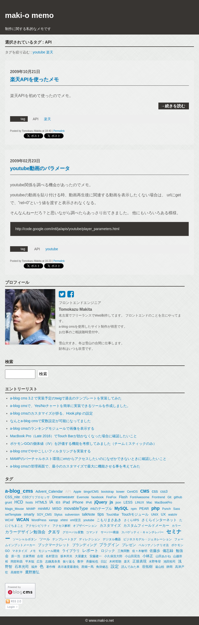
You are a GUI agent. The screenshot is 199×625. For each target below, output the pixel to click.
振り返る (69, 561)
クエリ (54, 532)
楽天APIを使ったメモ (34, 79)
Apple (77, 491)
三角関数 (124, 551)
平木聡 (29, 561)
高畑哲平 (17, 572)
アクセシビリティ (38, 525)
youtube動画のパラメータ (40, 168)
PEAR (144, 509)
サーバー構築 (110, 532)
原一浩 (15, 556)
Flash (123, 497)
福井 (34, 567)
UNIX (154, 514)
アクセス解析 (61, 525)
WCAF (9, 520)
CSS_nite (12, 497)
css (155, 491)
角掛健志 (102, 567)
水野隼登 (155, 561)
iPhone (77, 502)
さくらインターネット (159, 520)
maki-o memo (29, 15)
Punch (166, 509)
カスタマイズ (110, 525)
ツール (44, 539)
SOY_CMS (44, 514)
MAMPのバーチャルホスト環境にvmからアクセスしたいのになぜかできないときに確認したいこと (88, 459)
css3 (164, 491)
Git (169, 497)
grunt (8, 502)
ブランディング (84, 545)
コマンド (92, 532)
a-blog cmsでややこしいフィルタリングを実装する (50, 451)
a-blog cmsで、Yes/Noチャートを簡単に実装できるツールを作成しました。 (70, 406)
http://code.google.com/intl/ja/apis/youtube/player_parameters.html (67, 229)
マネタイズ (19, 551)
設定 (115, 566)
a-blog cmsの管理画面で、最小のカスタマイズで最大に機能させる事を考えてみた (75, 466)
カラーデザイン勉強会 (25, 532)
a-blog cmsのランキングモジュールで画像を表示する (52, 428)
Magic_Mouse (14, 509)
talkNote (88, 514)
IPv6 (89, 502)
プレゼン (129, 545)
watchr (172, 514)
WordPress (39, 520)
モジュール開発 (49, 551)
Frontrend (158, 497)
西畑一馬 (87, 567)
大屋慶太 (81, 556)
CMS (144, 491)
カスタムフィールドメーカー (146, 525)
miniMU (44, 509)
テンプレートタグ (64, 539)
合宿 (40, 556)
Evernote (83, 497)
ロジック (108, 551)
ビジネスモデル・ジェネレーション (147, 539)
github (178, 497)
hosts (29, 502)
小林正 (148, 556)
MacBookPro (163, 502)
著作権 (50, 567)
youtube (39, 52)
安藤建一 (96, 556)
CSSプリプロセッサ (36, 497)
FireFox (111, 497)
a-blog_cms (19, 491)
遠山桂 (159, 567)
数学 (80, 561)
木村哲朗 (115, 561)
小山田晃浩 (132, 556)
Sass (176, 509)
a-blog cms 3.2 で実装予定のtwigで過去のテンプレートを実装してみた (66, 398)
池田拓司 (169, 561)
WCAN (22, 520)
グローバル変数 (73, 532)
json (118, 502)
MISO (57, 509)
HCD (18, 502)
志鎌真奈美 (52, 561)
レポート (90, 550)
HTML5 (41, 502)
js (111, 502)
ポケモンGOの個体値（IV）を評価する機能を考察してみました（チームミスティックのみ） (83, 444)
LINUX (139, 502)
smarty (29, 514)
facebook (97, 497)
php (155, 508)
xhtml (64, 520)
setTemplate (13, 514)
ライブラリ (71, 551)
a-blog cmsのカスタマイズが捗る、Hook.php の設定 (51, 413)
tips (101, 514)
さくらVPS (131, 520)
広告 (40, 561)
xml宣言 (75, 520)
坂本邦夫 (66, 556)
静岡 (169, 567)
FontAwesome (139, 497)
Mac (149, 502)
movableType (76, 508)
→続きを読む (173, 106)
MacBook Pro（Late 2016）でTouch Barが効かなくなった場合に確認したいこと (73, 436)
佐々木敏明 (139, 551)
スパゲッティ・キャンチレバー (142, 532)
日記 (104, 561)
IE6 (58, 502)
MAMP (30, 509)
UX (163, 514)
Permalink (59, 131)
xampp (53, 520)
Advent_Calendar (49, 491)
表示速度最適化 (68, 567)
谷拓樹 (147, 567)
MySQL (121, 508)
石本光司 (22, 567)
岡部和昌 (17, 561)
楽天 (49, 52)
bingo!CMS (91, 491)
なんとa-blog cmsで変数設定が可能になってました (50, 421)
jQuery (100, 502)
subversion (72, 514)
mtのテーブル (101, 509)
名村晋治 (52, 556)
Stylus (58, 514)
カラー (176, 525)
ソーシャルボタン (25, 539)
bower (120, 491)
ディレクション (89, 539)
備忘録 (168, 551)
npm (134, 509)
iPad (66, 502)
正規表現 (139, 561)
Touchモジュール (135, 514)
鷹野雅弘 (32, 572)
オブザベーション (85, 525)
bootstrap (107, 491)
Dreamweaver (63, 497)
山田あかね (163, 556)
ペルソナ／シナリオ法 (153, 545)
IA (51, 502)
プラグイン (109, 545)
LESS (128, 502)
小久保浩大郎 (113, 556)
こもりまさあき (109, 520)
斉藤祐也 (92, 561)
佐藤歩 (155, 551)
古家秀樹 (29, 556)
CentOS (132, 491)
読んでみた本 (130, 567)
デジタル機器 (112, 539)
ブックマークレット (54, 545)
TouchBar (112, 514)
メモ (33, 551)
